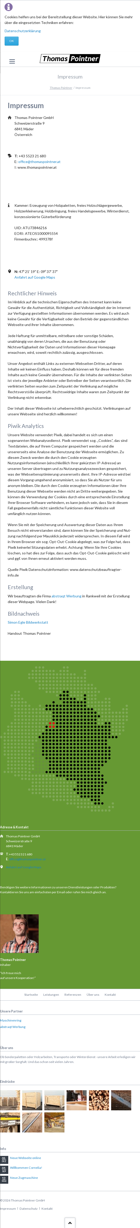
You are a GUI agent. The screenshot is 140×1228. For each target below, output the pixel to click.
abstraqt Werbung (66, 596)
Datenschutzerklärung (23, 31)
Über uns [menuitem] (93, 995)
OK (11, 41)
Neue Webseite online (25, 1158)
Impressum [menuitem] (8, 1208)
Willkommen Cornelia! (26, 1168)
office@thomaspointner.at (39, 161)
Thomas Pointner (61, 87)
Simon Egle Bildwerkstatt (28, 622)
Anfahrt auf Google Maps (34, 277)
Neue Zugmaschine (24, 1178)
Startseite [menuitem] (31, 995)
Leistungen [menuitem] (51, 995)
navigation (12, 61)
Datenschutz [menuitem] (29, 1208)
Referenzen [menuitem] (72, 995)
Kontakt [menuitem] (110, 995)
